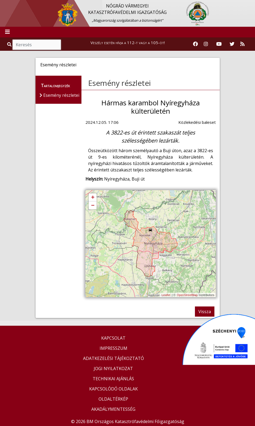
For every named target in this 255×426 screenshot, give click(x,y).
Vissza (204, 311)
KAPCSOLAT (113, 338)
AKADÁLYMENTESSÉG (113, 409)
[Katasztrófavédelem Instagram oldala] (206, 44)
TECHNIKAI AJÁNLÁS (113, 379)
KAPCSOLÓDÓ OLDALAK (113, 389)
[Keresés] (37, 45)
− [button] (93, 205)
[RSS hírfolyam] (242, 44)
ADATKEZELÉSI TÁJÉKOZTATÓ (113, 358)
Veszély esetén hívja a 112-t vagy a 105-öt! (128, 42)
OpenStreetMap (187, 295)
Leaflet (166, 295)
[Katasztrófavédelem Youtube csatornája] (219, 44)
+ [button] (93, 197)
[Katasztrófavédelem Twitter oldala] (232, 44)
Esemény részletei (119, 83)
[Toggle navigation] (7, 32)
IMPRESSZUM (113, 348)
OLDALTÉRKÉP (113, 399)
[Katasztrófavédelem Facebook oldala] (195, 44)
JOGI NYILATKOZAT (113, 368)
